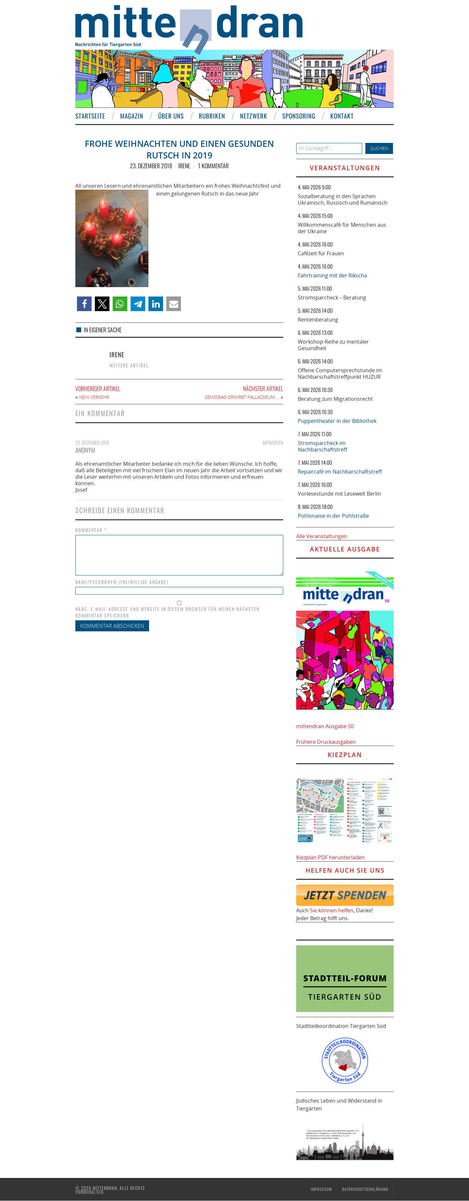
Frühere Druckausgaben (326, 741)
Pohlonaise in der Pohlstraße (333, 515)
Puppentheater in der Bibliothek (337, 420)
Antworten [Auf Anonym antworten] (272, 442)
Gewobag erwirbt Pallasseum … (242, 397)
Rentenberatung (318, 319)
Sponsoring (298, 115)
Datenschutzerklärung (365, 1189)
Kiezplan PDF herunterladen (330, 857)
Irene (184, 165)
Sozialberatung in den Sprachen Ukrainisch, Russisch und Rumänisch (342, 199)
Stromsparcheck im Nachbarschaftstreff (322, 446)
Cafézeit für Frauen (321, 253)
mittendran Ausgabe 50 (325, 726)
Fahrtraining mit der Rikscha (332, 275)
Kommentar (91, 530)
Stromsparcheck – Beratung (332, 297)
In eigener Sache (102, 329)
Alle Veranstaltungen (321, 536)
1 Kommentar (213, 165)
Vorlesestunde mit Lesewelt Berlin (339, 493)
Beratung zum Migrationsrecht (335, 398)
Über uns (171, 115)
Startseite (90, 115)
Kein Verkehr (94, 397)
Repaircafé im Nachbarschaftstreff (340, 471)
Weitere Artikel (129, 365)
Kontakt (342, 115)
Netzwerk (253, 115)
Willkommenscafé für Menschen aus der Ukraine (342, 228)
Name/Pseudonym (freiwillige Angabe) (122, 582)
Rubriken (212, 115)
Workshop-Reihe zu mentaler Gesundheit (333, 345)
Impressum (321, 1189)
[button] (84, 304)
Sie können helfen (331, 910)
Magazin (131, 115)
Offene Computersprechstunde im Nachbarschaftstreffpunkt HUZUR (340, 373)
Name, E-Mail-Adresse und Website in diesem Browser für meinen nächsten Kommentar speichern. (167, 612)
